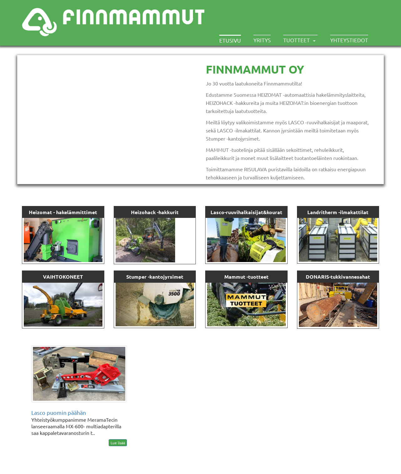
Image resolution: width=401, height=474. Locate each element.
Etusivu (230, 40)
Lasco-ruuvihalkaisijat (237, 212)
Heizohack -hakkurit (155, 212)
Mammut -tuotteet (246, 276)
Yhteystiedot (349, 40)
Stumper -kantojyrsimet (154, 276)
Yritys (262, 40)
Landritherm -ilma (328, 212)
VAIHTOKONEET (63, 276)
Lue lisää (118, 442)
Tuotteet (296, 40)
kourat (274, 212)
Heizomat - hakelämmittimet (63, 212)
